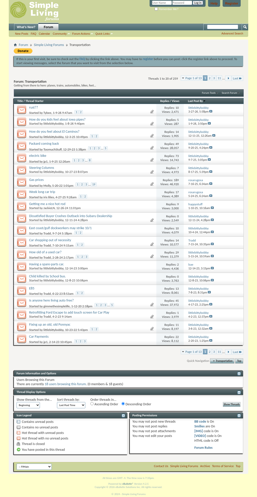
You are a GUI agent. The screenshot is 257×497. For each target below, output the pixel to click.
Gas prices (36, 180)
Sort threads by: (68, 399)
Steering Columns (41, 168)
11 (219, 78)
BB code (200, 421)
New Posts (21, 33)
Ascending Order (104, 404)
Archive (205, 466)
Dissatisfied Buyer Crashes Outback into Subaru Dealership (70, 216)
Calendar (44, 33)
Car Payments (38, 336)
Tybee (47, 113)
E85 (31, 288)
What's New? (26, 27)
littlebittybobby (53, 123)
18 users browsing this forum (65, 384)
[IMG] (198, 431)
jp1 (45, 161)
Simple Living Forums (49, 45)
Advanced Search (232, 33)
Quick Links (102, 33)
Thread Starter (35, 101)
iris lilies (48, 197)
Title (20, 101)
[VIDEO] (200, 436)
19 (93, 184)
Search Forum (229, 92)
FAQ (33, 33)
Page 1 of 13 (193, 78)
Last (237, 78)
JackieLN (49, 208)
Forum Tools (209, 92)
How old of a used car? (45, 252)
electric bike (37, 156)
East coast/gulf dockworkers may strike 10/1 (60, 228)
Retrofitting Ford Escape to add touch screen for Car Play (69, 312)
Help (214, 3)
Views (175, 101)
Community (60, 33)
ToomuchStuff (52, 149)
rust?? (33, 107)
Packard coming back (44, 143)
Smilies (199, 426)
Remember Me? (166, 9)
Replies (164, 101)
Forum (48, 27)
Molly (47, 185)
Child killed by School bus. (47, 276)
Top (239, 361)
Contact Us (161, 466)
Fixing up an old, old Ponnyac (49, 324)
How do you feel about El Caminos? (54, 131)
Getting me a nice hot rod (47, 204)
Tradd (47, 233)
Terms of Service (223, 466)
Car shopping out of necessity (50, 240)
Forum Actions (81, 33)
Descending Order (136, 404)
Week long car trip (42, 192)
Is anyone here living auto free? (51, 300)
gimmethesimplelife (56, 306)
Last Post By (197, 101)
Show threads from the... (34, 399)
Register (231, 3)
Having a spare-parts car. (46, 264)
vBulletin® (128, 483)
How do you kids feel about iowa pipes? (57, 119)
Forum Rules (203, 447)
